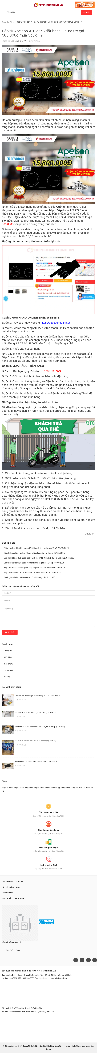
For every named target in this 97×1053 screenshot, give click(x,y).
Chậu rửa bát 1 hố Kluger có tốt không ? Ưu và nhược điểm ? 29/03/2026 (36, 548)
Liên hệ (7, 677)
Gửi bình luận (10, 632)
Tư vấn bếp (8, 670)
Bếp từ (39, 1046)
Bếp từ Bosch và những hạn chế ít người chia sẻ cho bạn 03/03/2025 (34, 567)
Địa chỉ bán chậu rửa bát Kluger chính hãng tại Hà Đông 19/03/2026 (34, 553)
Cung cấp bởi (87, 1046)
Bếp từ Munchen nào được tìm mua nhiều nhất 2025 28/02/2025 (32, 572)
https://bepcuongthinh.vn (56, 322)
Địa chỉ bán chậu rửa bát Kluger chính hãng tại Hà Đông (36, 712)
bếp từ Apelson (59, 210)
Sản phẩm (8, 664)
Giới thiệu (8, 657)
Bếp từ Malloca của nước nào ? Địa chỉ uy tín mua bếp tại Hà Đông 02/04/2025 (39, 558)
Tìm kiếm (86, 12)
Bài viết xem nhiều (12, 687)
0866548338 (15, 1011)
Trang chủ (8, 651)
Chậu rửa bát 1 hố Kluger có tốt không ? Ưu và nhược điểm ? (37, 696)
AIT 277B (39, 328)
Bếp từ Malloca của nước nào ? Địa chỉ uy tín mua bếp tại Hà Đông (40, 727)
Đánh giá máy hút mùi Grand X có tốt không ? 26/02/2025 (29, 577)
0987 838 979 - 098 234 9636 (22, 978)
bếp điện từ (56, 1046)
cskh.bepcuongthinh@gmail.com (54, 978)
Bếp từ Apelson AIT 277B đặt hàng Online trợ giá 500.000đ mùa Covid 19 (43, 33)
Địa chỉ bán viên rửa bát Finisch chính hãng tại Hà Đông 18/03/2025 (34, 563)
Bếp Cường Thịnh (13, 950)
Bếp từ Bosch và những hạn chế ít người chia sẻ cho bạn (36, 761)
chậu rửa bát (71, 1046)
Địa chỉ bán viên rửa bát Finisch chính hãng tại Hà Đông (35, 741)
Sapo (48, 1049)
